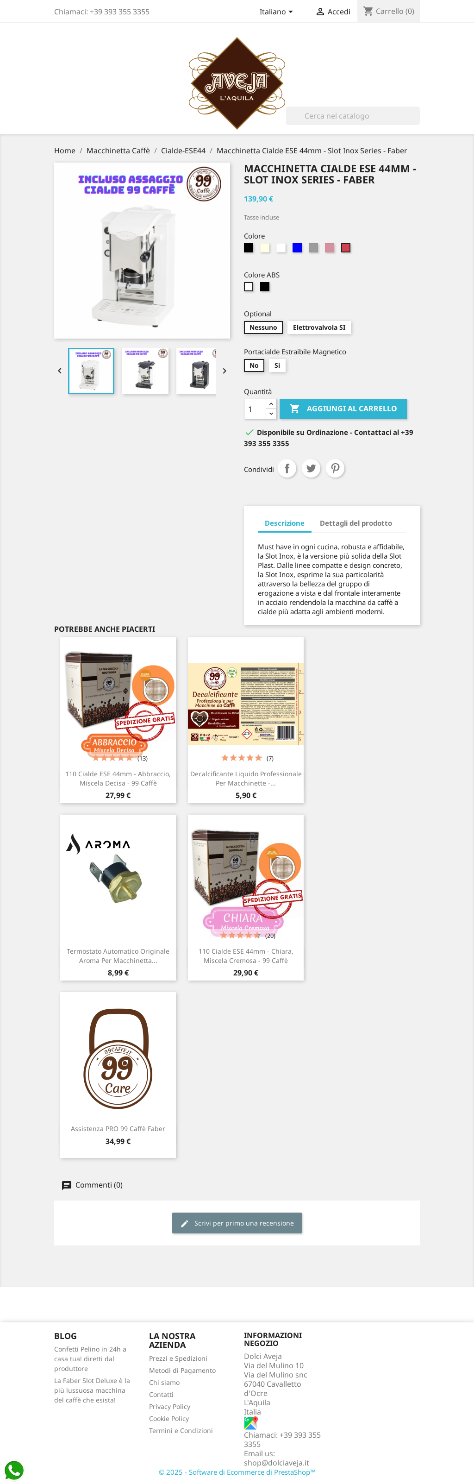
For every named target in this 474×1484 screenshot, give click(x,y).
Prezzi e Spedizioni (178, 1358)
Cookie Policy (169, 1418)
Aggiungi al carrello (343, 409)
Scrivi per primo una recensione (237, 1223)
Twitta (311, 468)
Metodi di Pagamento (182, 1370)
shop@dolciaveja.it (276, 1463)
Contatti (161, 1394)
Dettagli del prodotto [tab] (356, 523)
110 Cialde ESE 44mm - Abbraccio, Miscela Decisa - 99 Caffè (118, 778)
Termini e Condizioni (181, 1430)
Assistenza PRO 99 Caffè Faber (118, 1128)
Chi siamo (164, 1382)
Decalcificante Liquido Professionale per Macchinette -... (246, 778)
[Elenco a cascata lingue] (278, 12)
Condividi (287, 468)
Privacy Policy (169, 1406)
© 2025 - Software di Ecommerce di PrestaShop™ (237, 1472)
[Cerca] (353, 116)
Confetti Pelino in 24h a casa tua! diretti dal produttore (90, 1359)
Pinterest (335, 468)
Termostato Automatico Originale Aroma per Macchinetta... (118, 956)
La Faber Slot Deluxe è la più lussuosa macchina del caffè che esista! (92, 1390)
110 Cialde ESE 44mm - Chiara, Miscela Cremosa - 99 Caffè (246, 956)
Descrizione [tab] (285, 523)
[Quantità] (255, 409)
